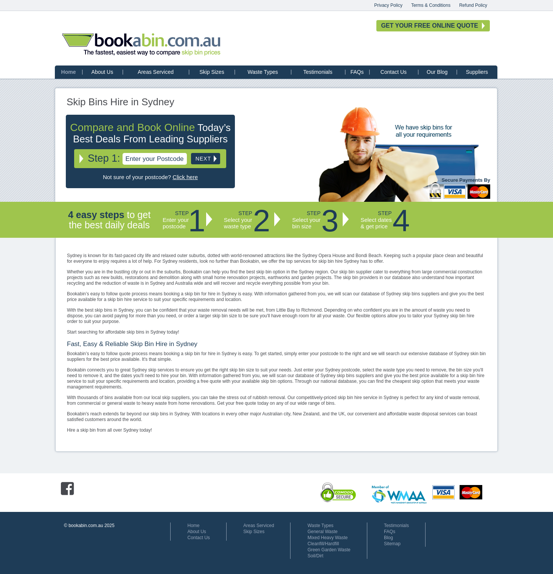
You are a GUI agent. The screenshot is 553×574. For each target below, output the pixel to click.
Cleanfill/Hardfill (323, 543)
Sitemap (392, 543)
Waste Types (263, 72)
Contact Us (394, 72)
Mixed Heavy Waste (328, 537)
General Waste (323, 531)
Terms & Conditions (430, 5)
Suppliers (477, 72)
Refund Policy (473, 5)
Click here (185, 177)
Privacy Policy (388, 5)
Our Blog (437, 72)
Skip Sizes (211, 72)
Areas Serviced (156, 72)
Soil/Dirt (315, 555)
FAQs (356, 72)
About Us (102, 72)
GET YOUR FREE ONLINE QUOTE (429, 25)
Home (68, 72)
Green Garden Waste (329, 549)
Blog (388, 537)
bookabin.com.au (141, 44)
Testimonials (317, 72)
